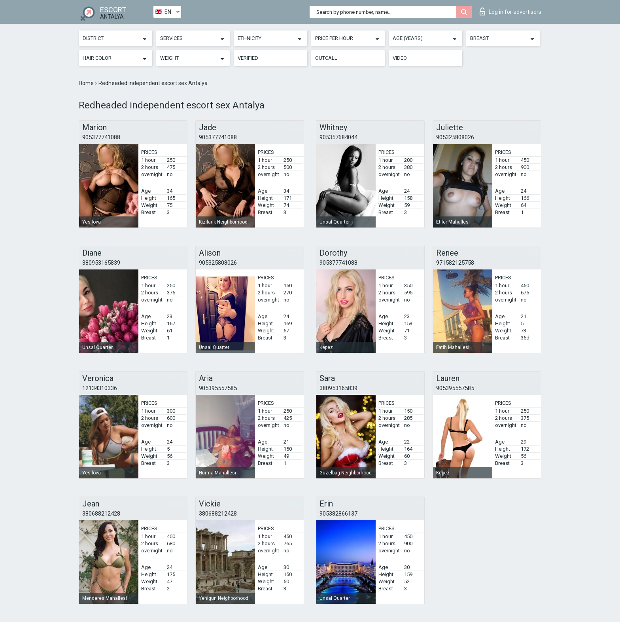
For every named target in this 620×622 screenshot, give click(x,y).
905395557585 (218, 388)
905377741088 (101, 137)
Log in (510, 11)
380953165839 (101, 262)
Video (400, 58)
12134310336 (99, 388)
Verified (248, 58)
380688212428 (101, 513)
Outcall (326, 58)
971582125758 (455, 262)
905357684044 (338, 137)
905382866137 (338, 513)
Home (87, 83)
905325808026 (455, 137)
